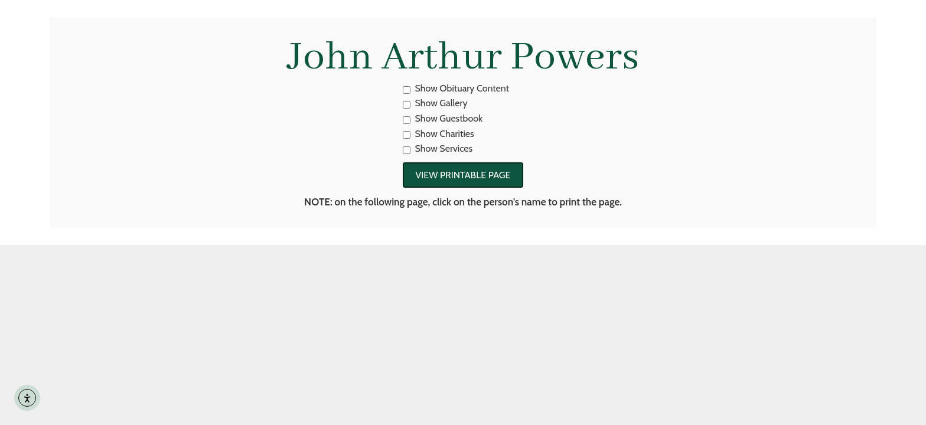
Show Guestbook (443, 118)
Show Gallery (435, 103)
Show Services (438, 148)
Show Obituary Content (456, 88)
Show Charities (438, 133)
